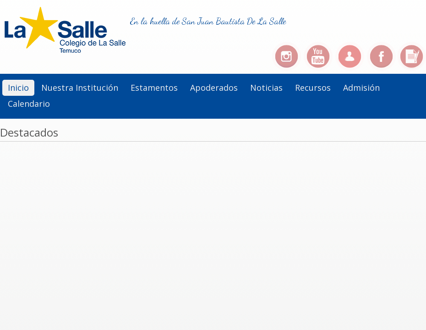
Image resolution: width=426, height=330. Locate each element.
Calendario (29, 103)
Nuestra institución (79, 87)
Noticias (266, 87)
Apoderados (214, 87)
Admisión (361, 87)
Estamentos (154, 87)
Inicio (18, 87)
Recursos (313, 87)
